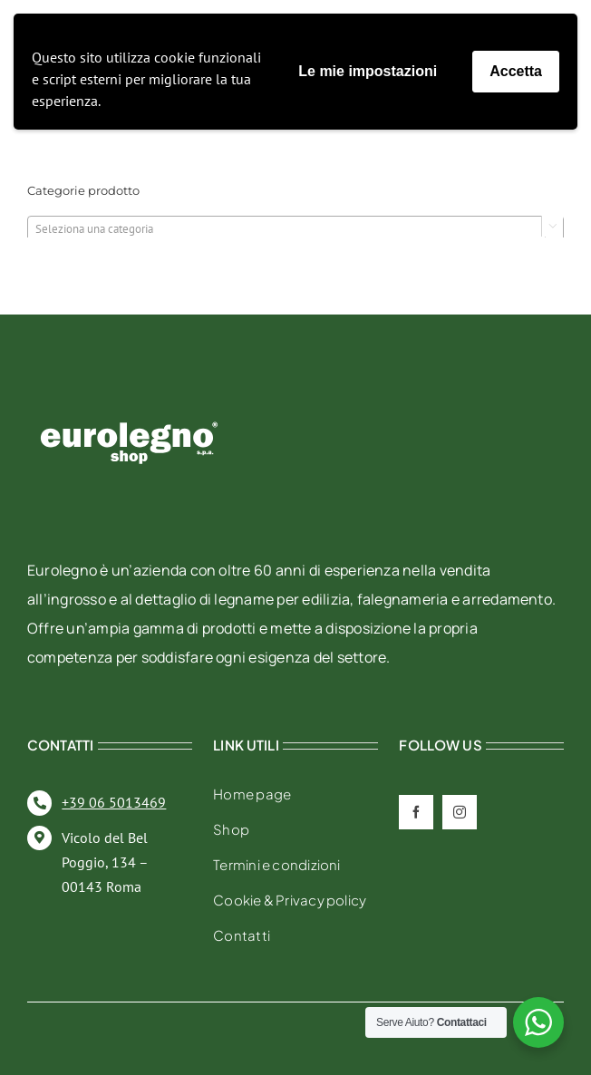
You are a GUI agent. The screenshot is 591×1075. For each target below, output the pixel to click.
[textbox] (295, 229)
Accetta (515, 71)
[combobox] (295, 228)
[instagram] (459, 812)
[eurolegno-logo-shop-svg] (129, 393)
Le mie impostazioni (367, 71)
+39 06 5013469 (114, 802)
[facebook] (416, 812)
